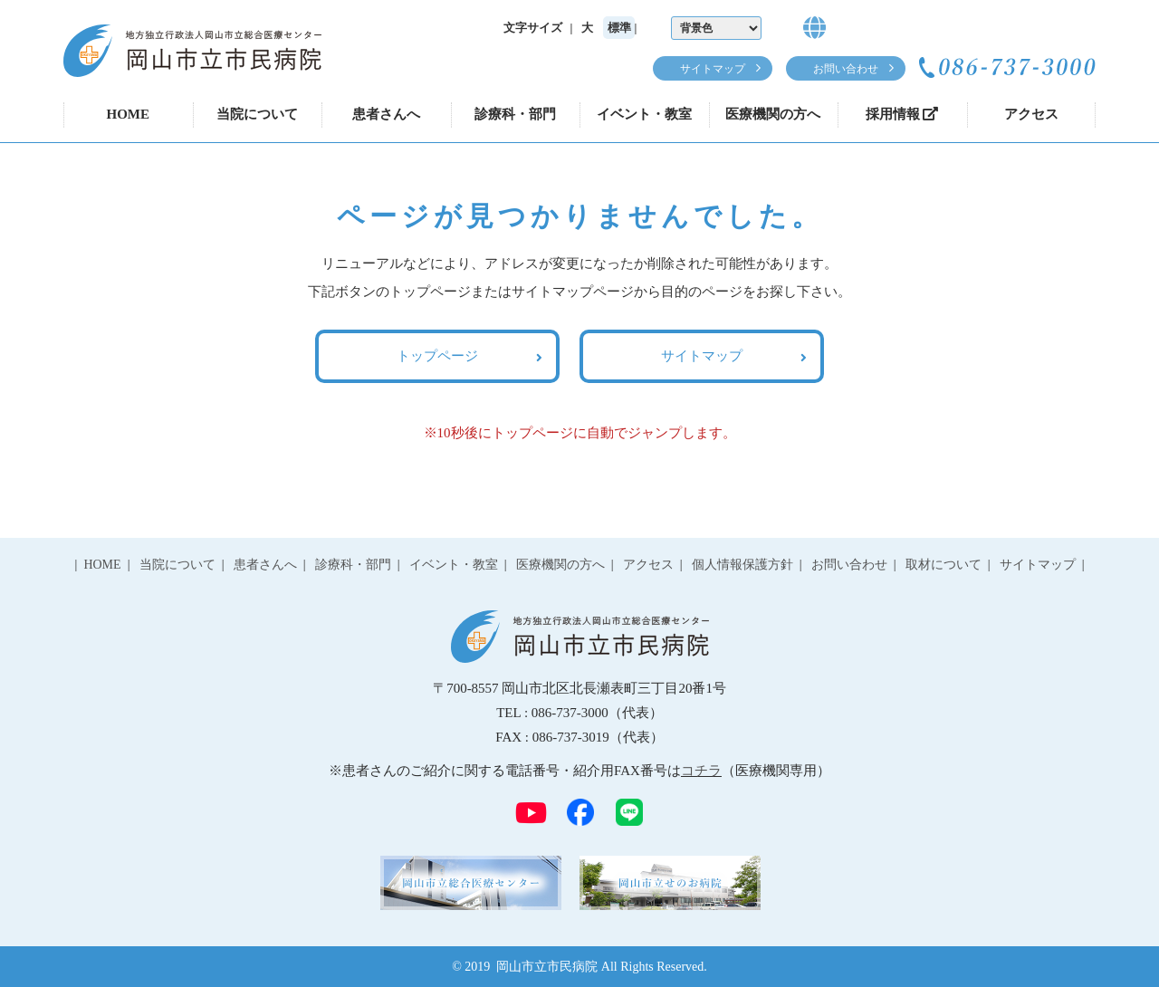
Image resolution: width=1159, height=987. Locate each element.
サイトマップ (712, 68)
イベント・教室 (644, 114)
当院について (257, 114)
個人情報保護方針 (742, 564)
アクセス (1031, 114)
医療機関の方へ (772, 114)
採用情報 (902, 114)
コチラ (701, 770)
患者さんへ (386, 114)
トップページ (437, 356)
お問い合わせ (845, 68)
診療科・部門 (515, 114)
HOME (128, 114)
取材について (943, 564)
